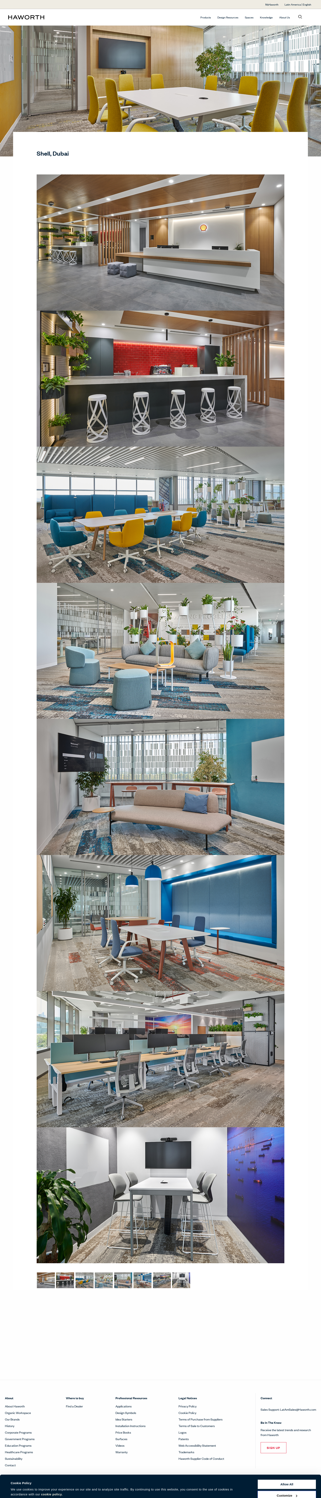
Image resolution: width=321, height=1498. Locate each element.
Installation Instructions (130, 1426)
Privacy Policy (188, 1406)
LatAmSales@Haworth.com (298, 1409)
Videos (119, 1445)
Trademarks (186, 1452)
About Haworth (15, 1406)
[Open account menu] (309, 17)
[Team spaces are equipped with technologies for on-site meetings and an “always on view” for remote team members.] (181, 1280)
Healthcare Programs (19, 1452)
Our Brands (12, 1419)
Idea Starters (123, 1419)
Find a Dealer (74, 1406)
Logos (182, 1432)
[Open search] (300, 17)
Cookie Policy (187, 1412)
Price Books (123, 1432)
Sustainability (13, 1458)
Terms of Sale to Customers (197, 1426)
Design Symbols (125, 1412)
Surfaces (121, 1439)
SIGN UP (273, 1447)
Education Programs (18, 1445)
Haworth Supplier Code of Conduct (201, 1458)
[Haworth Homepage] (38, 17)
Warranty (121, 1452)
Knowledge (266, 17)
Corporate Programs (18, 1432)
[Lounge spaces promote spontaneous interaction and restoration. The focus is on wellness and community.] (104, 1280)
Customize (287, 1479)
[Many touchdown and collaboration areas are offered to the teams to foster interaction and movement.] (84, 1280)
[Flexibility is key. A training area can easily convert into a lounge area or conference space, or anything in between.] (123, 1280)
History (9, 1426)
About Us (284, 17)
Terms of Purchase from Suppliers (201, 1419)
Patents (184, 1439)
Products (205, 17)
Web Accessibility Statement (197, 1445)
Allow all (286, 1468)
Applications (123, 1406)
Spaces (249, 17)
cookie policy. (52, 1478)
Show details (20, 1490)
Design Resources (227, 17)
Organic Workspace (18, 1412)
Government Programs (20, 1439)
